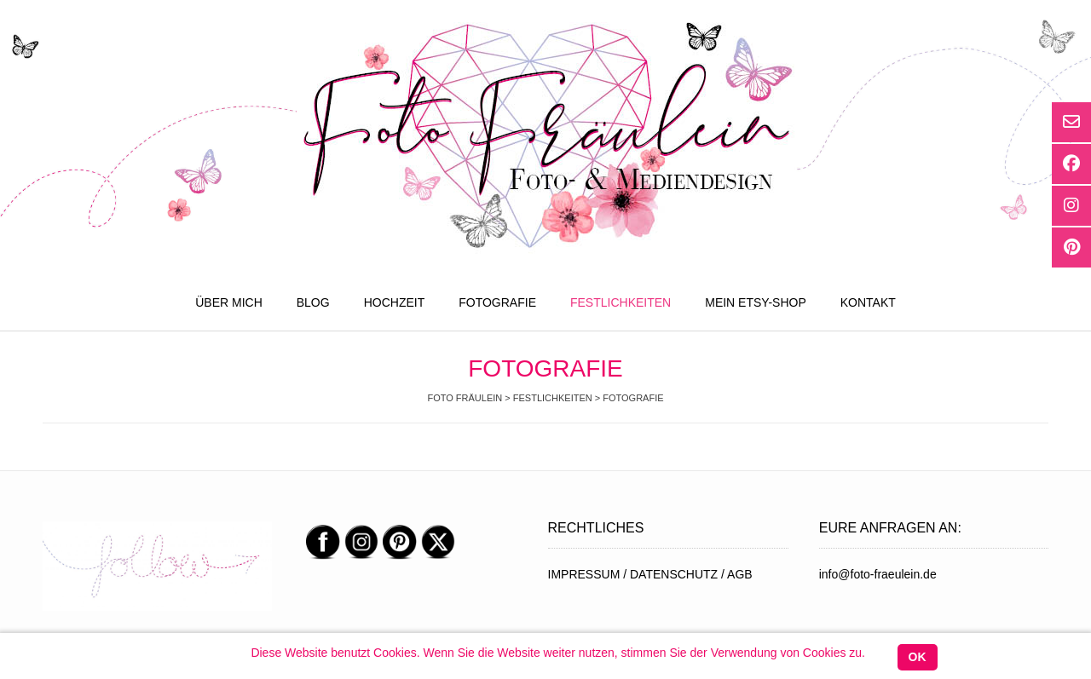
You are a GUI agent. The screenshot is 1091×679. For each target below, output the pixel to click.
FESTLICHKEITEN (620, 302)
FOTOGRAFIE (497, 302)
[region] (157, 566)
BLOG (313, 302)
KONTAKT (868, 302)
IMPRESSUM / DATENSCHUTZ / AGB (650, 574)
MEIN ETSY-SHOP (755, 302)
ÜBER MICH (229, 302)
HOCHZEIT (394, 302)
